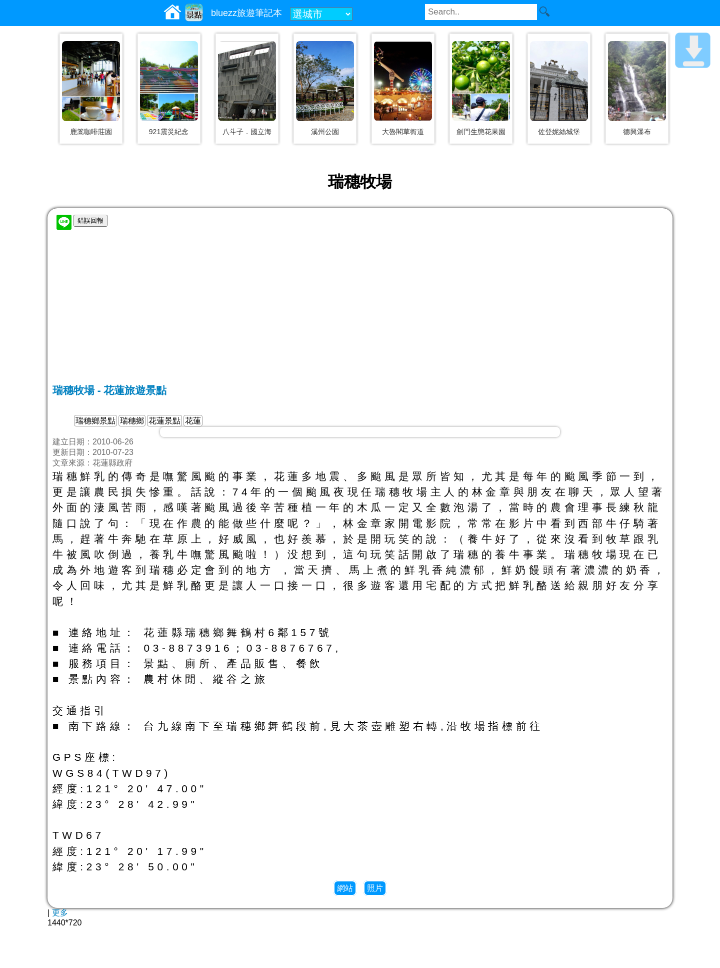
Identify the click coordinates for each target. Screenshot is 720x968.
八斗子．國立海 (247, 132)
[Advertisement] (360, 308)
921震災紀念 (168, 132)
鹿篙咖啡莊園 (91, 132)
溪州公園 (325, 132)
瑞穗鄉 (132, 420)
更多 (60, 912)
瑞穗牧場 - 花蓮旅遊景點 (109, 390)
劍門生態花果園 (481, 132)
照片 (375, 888)
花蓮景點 (164, 420)
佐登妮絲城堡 (559, 132)
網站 (345, 888)
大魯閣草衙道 (403, 132)
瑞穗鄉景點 (96, 420)
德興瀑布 (637, 132)
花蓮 (193, 420)
